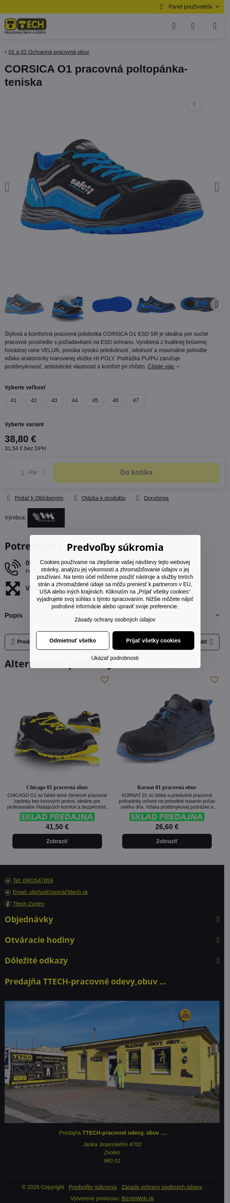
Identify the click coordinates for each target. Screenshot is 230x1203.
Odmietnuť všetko (72, 640)
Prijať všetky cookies (153, 640)
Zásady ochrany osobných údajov (115, 619)
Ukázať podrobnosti (115, 658)
